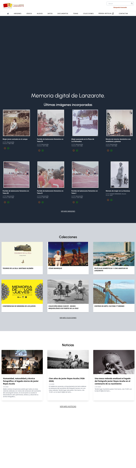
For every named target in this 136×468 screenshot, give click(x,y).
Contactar (123, 13)
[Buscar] (132, 3)
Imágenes (17, 13)
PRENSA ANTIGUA (106, 13)
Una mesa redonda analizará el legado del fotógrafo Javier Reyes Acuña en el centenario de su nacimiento (113, 381)
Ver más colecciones (68, 318)
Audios (40, 13)
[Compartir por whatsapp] (8, 148)
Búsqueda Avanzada (120, 7)
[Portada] (8, 13)
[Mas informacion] (5, 148)
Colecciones (88, 13)
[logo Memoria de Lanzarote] (14, 6)
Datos (50, 13)
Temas (75, 13)
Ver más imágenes (68, 211)
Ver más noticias (68, 406)
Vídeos (29, 13)
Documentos (63, 13)
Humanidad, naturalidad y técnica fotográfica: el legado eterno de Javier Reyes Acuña (21, 381)
